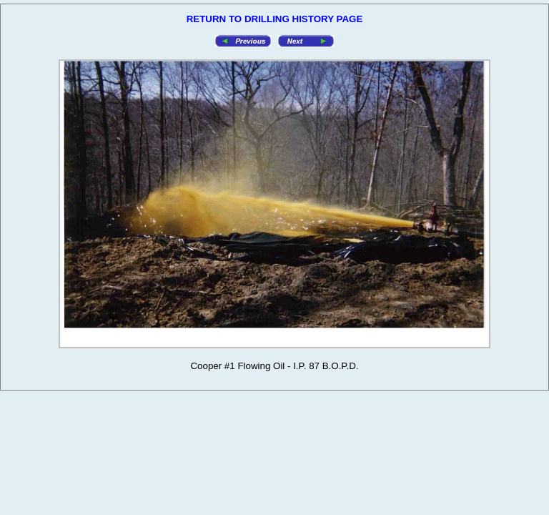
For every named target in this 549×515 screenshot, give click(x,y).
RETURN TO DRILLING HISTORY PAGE (275, 19)
